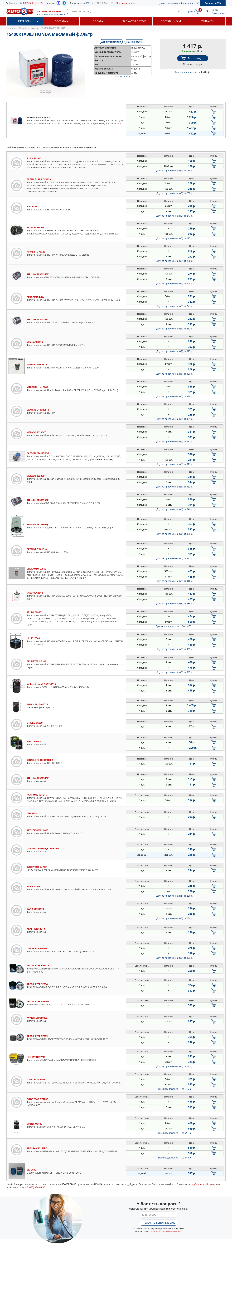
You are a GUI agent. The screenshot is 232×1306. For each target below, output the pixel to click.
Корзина (190, 11)
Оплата (98, 21)
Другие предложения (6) (174, 283)
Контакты (207, 21)
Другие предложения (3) (174, 260)
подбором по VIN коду (203, 1184)
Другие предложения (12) (175, 626)
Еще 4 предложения (192, 72)
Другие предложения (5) (174, 170)
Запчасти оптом (134, 21)
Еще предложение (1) (174, 1088)
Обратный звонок (125, 3)
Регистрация (219, 13)
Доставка (61, 21)
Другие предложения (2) (174, 215)
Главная (10, 28)
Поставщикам (171, 21)
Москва (13, 3)
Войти (215, 9)
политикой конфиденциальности (165, 1231)
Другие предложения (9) (174, 306)
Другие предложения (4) (174, 441)
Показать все (122, 76)
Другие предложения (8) (174, 193)
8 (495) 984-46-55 (33, 3)
